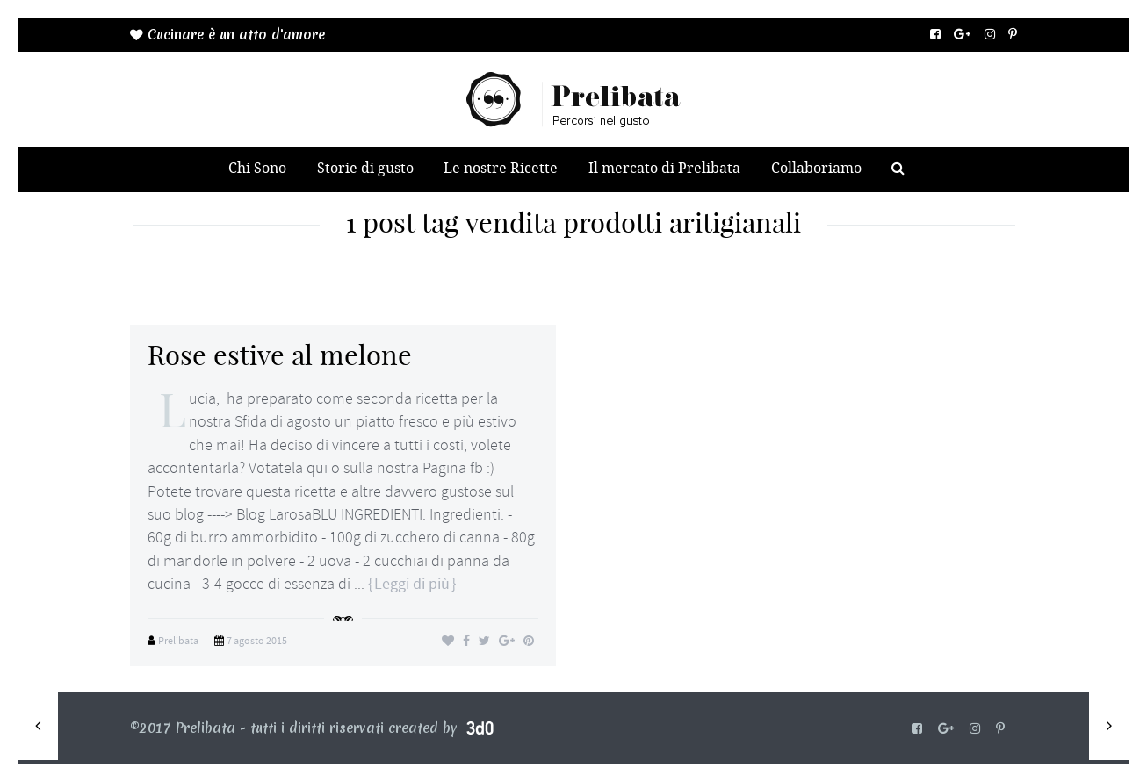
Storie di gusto (365, 168)
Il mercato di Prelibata (664, 168)
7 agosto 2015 (257, 641)
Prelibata (178, 641)
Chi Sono (257, 168)
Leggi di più (412, 584)
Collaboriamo (816, 168)
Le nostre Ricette (501, 168)
